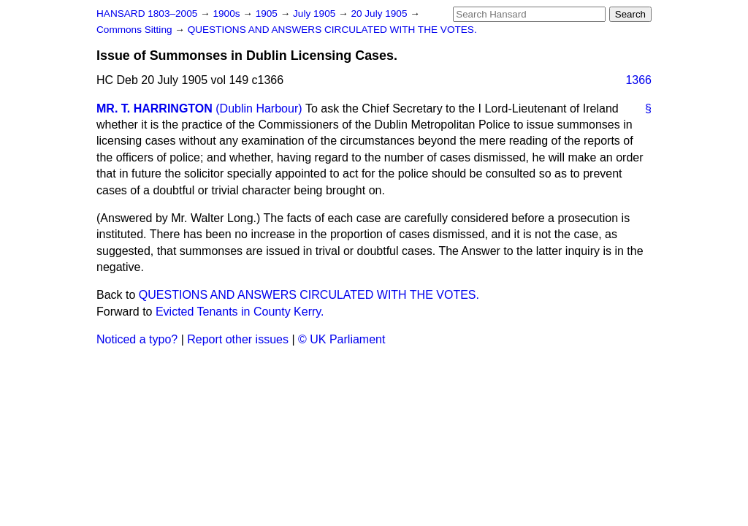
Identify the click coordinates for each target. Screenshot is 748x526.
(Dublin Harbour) (258, 108)
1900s (228, 13)
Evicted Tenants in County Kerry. (240, 311)
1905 (268, 13)
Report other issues (238, 339)
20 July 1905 (380, 13)
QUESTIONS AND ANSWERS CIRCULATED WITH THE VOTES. (332, 29)
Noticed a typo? (137, 339)
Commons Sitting (135, 29)
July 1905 (315, 13)
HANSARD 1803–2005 (146, 13)
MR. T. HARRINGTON (154, 108)
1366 (638, 80)
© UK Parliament (341, 339)
